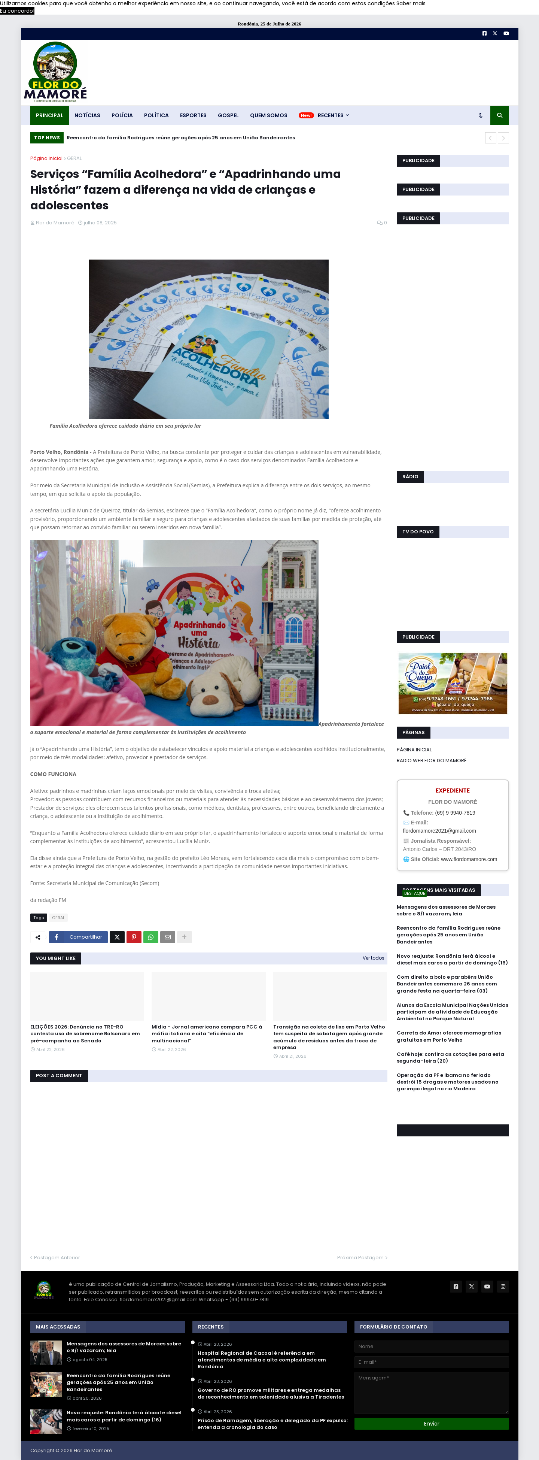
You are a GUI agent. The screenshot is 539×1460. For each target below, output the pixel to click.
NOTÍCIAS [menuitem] (87, 115)
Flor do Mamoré (93, 1450)
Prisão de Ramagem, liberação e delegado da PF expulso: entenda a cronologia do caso (273, 1424)
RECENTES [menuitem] (331, 115)
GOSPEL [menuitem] (228, 115)
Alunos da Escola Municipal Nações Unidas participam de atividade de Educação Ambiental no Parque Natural (452, 1012)
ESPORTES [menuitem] (193, 115)
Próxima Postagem (360, 1257)
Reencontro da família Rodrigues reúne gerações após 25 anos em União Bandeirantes (181, 137)
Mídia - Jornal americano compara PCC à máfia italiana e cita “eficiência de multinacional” (207, 1034)
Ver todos (373, 958)
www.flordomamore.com (469, 859)
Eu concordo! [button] (17, 11)
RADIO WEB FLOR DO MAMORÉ (431, 760)
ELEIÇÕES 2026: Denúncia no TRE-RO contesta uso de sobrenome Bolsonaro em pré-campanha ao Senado (85, 1034)
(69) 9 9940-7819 (455, 813)
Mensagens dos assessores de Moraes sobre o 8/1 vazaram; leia (446, 910)
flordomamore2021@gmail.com (439, 831)
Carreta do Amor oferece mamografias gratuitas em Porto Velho (449, 1036)
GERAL (74, 158)
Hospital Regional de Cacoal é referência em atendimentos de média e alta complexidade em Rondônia (262, 1360)
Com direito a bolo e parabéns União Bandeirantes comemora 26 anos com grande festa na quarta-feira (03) (447, 984)
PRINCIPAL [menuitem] (49, 115)
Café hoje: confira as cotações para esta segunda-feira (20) (450, 1057)
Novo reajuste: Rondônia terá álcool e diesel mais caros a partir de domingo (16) (452, 959)
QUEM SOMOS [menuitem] (268, 115)
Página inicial (46, 158)
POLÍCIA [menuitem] (122, 115)
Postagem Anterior (57, 1257)
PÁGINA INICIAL (414, 749)
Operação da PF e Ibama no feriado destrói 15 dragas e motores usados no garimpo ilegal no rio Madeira (448, 1082)
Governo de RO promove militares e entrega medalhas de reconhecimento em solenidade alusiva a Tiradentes (271, 1393)
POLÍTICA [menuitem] (156, 115)
